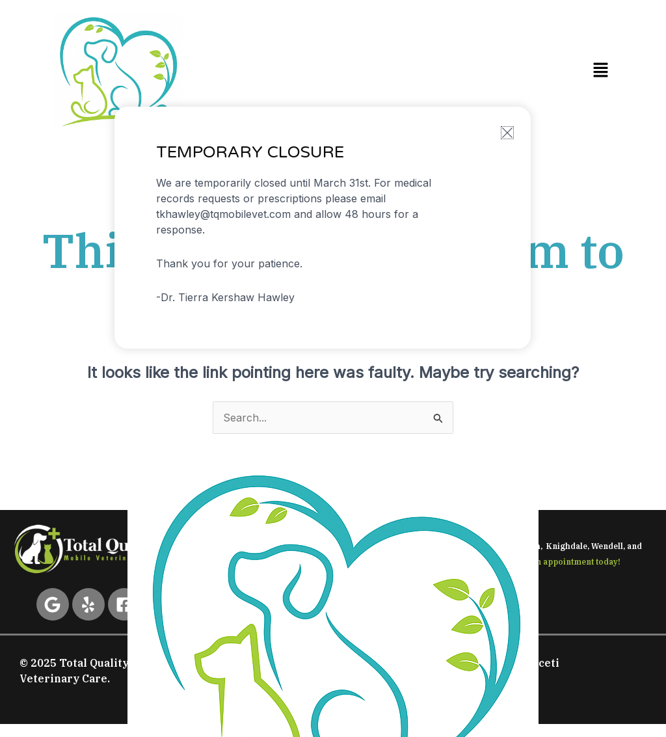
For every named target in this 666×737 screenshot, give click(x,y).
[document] (333, 368)
